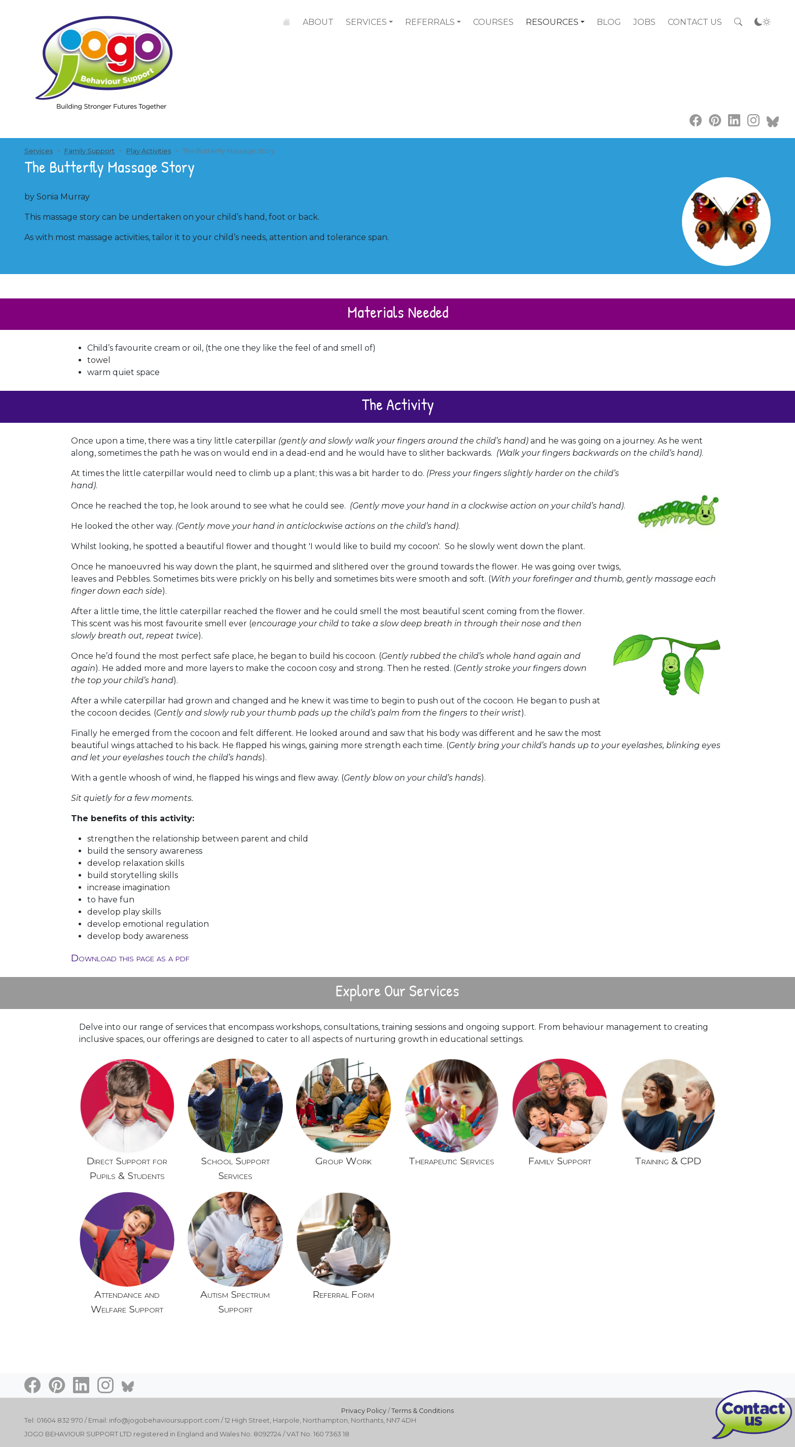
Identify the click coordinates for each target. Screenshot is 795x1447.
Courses (493, 22)
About (318, 21)
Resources (552, 22)
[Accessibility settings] (762, 22)
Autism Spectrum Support (235, 1301)
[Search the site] (738, 22)
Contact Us (695, 22)
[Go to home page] (105, 56)
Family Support (89, 151)
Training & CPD (668, 1161)
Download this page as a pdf (130, 958)
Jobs (644, 22)
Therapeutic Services (451, 1161)
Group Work (343, 1161)
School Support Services (235, 1168)
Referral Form (343, 1294)
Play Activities (148, 151)
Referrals (430, 22)
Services (366, 21)
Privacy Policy (363, 1411)
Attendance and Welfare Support (127, 1301)
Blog (609, 22)
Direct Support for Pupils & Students (127, 1168)
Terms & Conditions (422, 1411)
